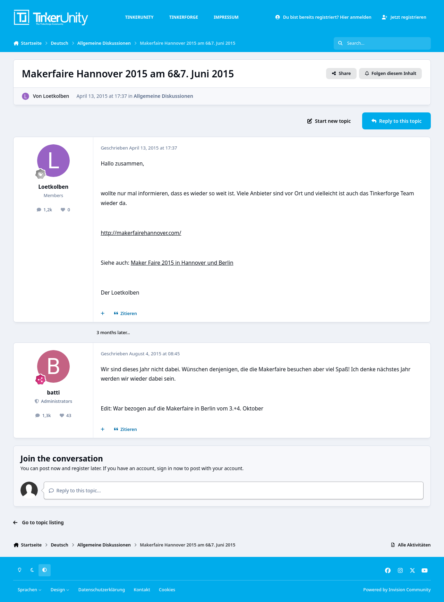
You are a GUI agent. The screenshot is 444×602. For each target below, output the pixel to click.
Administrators (56, 401)
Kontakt (142, 590)
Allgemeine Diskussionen (163, 96)
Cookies (167, 590)
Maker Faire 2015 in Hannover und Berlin (182, 262)
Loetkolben (56, 96)
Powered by (396, 590)
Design (60, 590)
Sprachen (30, 590)
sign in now (170, 468)
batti (53, 392)
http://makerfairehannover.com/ (141, 233)
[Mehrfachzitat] (102, 313)
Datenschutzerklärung (101, 590)
